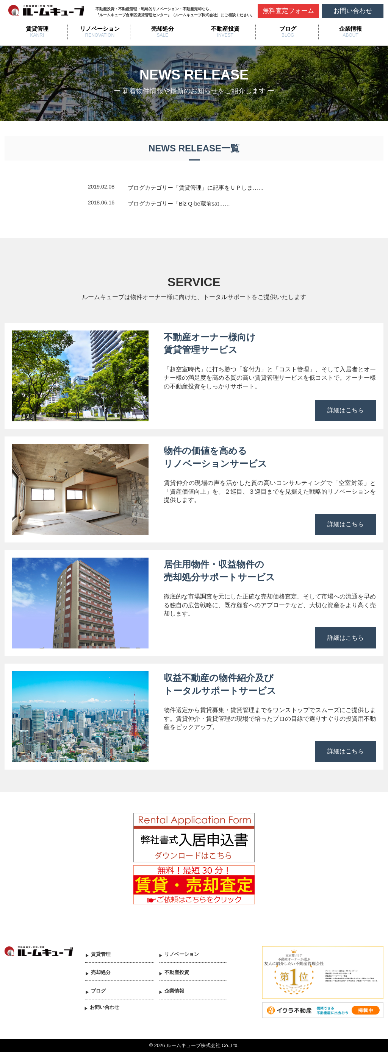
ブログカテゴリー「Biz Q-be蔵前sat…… (179, 204)
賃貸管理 (37, 28)
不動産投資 (225, 28)
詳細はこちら (345, 410)
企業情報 (350, 28)
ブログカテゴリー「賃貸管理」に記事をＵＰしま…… (196, 188)
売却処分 (162, 28)
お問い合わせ (352, 10)
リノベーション (100, 28)
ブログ (287, 28)
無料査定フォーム (288, 10)
